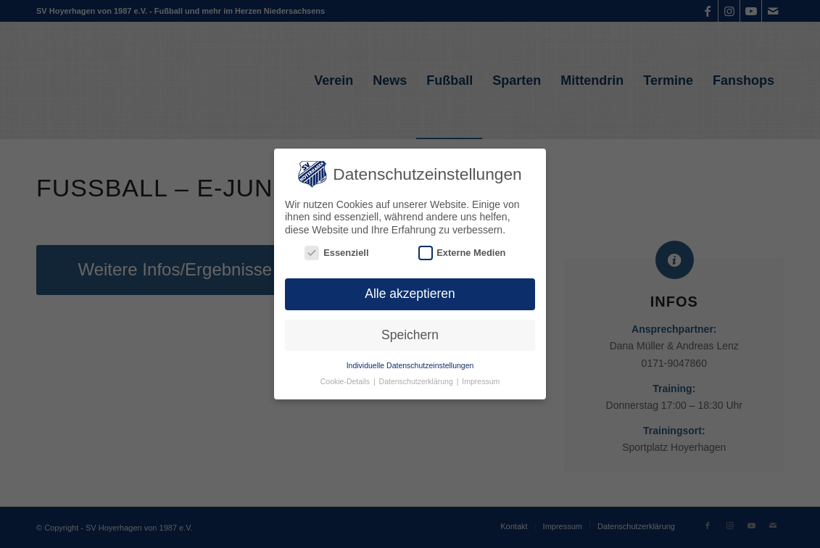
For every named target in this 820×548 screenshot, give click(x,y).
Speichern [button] (410, 332)
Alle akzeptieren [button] (410, 291)
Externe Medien (462, 250)
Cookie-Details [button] (346, 379)
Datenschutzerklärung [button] (417, 379)
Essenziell (336, 250)
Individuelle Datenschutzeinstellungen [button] (410, 363)
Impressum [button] (481, 379)
